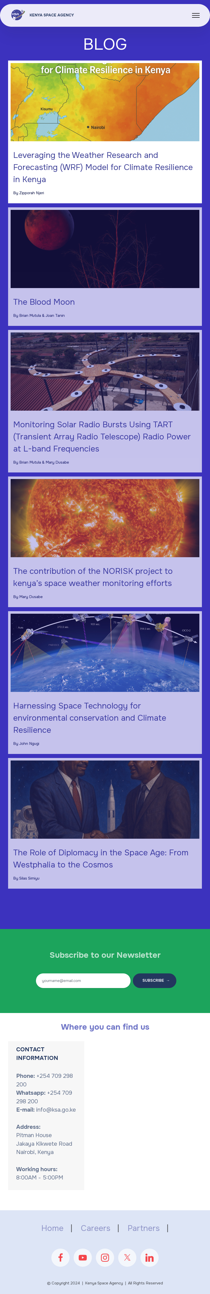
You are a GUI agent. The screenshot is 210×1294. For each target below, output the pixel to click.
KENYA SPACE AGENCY (52, 15)
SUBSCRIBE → (154, 980)
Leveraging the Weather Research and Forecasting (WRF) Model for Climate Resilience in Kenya (103, 167)
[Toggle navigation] (196, 15)
